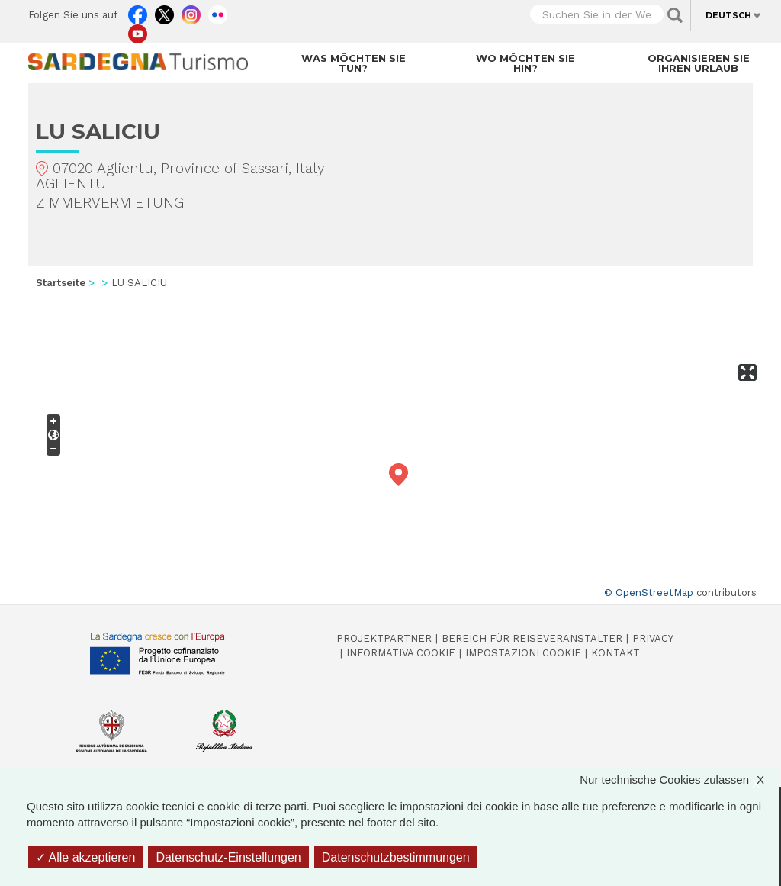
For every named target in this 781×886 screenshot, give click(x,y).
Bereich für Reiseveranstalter (532, 638)
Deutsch (728, 15)
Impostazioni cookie (523, 653)
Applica (675, 15)
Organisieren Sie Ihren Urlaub (699, 63)
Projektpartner (384, 638)
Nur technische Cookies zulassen (679, 780)
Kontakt (615, 653)
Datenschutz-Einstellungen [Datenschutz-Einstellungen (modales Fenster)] (228, 857)
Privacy (652, 638)
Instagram (191, 11)
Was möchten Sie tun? (353, 63)
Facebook (137, 11)
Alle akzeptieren (85, 857)
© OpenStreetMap (648, 592)
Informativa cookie (400, 653)
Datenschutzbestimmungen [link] (396, 857)
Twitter (164, 11)
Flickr (217, 11)
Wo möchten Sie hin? (525, 63)
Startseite (60, 282)
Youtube (137, 30)
